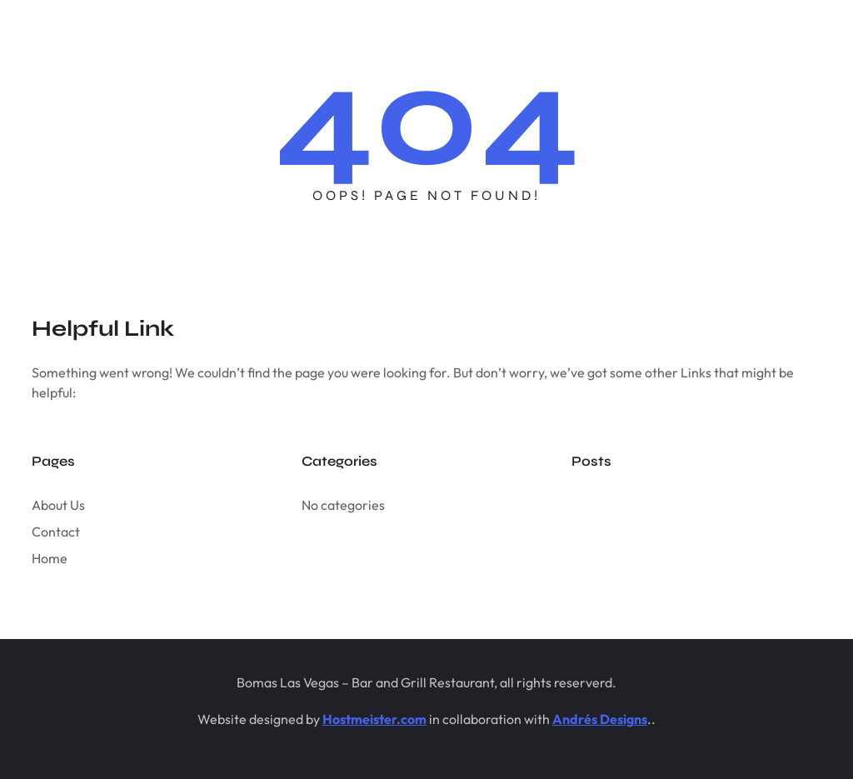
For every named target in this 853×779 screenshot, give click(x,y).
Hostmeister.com (374, 719)
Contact (56, 531)
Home (49, 558)
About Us (58, 505)
